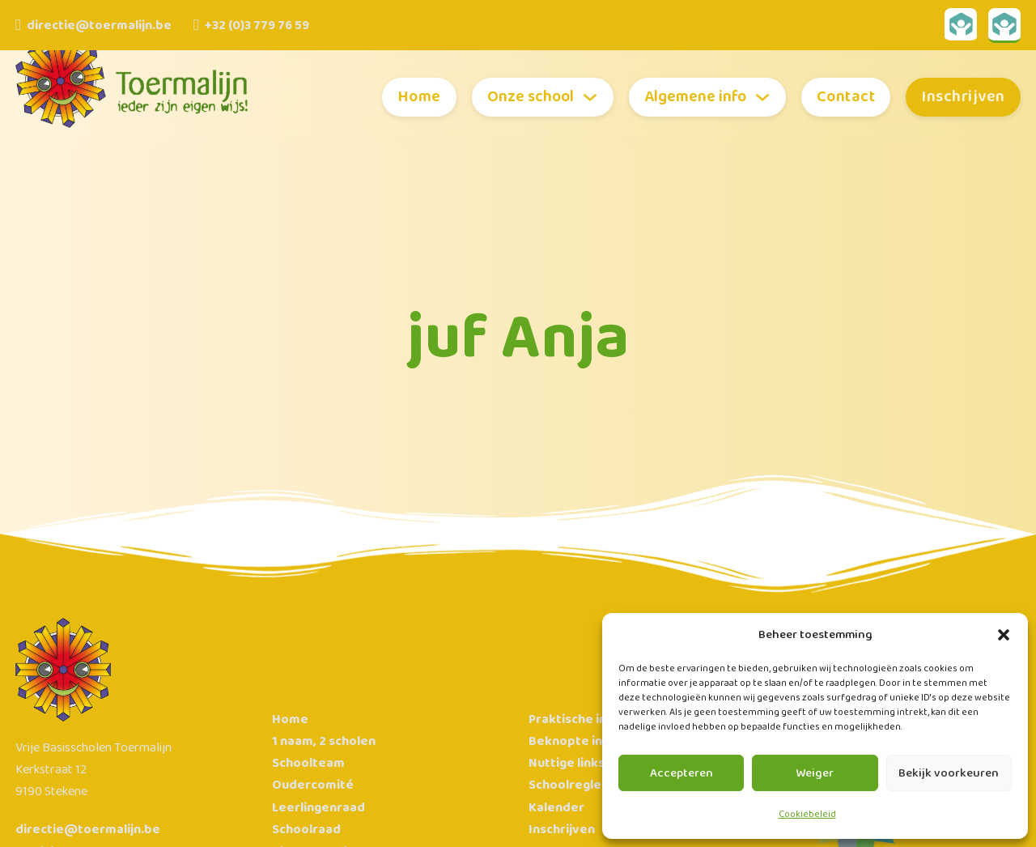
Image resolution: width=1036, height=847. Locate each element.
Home (419, 96)
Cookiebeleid (807, 814)
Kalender (556, 808)
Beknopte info (572, 741)
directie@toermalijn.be (99, 25)
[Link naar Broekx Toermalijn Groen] (1004, 25)
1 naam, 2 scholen (324, 741)
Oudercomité (313, 785)
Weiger (815, 773)
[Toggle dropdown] (590, 97)
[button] (1004, 635)
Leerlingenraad (318, 808)
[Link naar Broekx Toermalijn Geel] (961, 25)
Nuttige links (567, 763)
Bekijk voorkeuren (948, 773)
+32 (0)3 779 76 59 (257, 25)
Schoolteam (308, 763)
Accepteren (681, 773)
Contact (846, 96)
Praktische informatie (595, 719)
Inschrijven (963, 96)
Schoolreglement (581, 785)
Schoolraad (306, 829)
